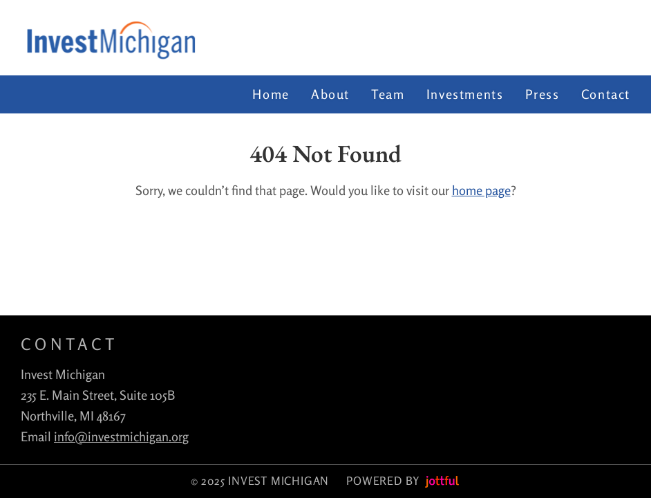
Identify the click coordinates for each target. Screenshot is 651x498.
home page (481, 190)
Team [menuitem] (387, 94)
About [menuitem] (330, 94)
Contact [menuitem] (605, 94)
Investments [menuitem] (465, 94)
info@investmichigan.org (121, 436)
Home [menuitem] (270, 94)
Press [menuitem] (542, 94)
